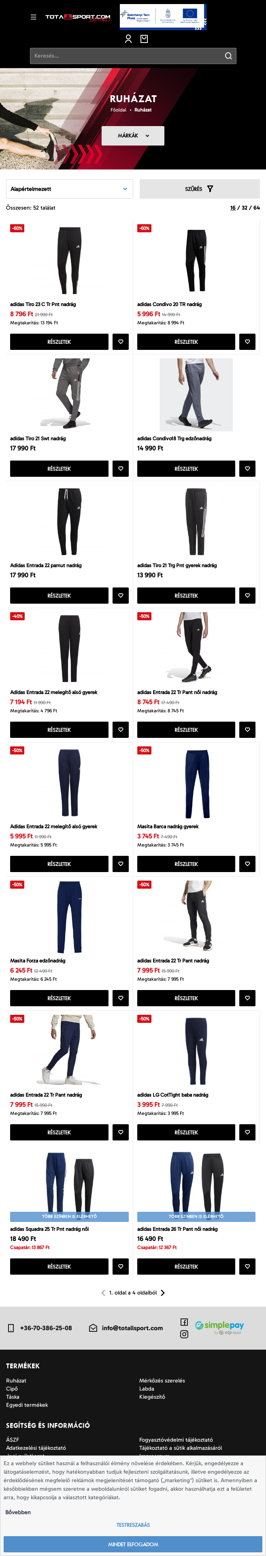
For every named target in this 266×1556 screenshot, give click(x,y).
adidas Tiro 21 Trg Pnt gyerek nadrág (177, 565)
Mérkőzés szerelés (162, 1380)
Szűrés (199, 189)
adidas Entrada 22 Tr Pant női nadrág (177, 692)
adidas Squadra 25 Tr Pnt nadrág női (49, 1229)
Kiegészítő (152, 1396)
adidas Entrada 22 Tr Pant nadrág (173, 961)
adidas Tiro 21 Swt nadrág (38, 438)
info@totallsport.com (125, 1328)
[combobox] (69, 189)
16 (233, 207)
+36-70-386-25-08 (39, 1328)
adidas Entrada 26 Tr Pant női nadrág (177, 1229)
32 (244, 207)
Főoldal (118, 110)
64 (256, 207)
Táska (12, 1396)
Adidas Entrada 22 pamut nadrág (45, 565)
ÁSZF (12, 1439)
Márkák (128, 136)
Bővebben (18, 1512)
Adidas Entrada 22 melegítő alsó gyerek (53, 692)
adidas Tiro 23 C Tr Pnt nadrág (43, 304)
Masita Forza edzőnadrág (37, 961)
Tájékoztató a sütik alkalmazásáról (180, 1448)
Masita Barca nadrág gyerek (167, 826)
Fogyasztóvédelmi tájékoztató (176, 1439)
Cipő (12, 1388)
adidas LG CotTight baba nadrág (172, 1095)
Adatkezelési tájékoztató (36, 1448)
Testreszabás (133, 1525)
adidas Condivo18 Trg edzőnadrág (174, 438)
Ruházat (142, 110)
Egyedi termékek (27, 1405)
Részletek (59, 342)
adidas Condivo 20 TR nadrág (169, 304)
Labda (146, 1388)
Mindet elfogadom (133, 1544)
